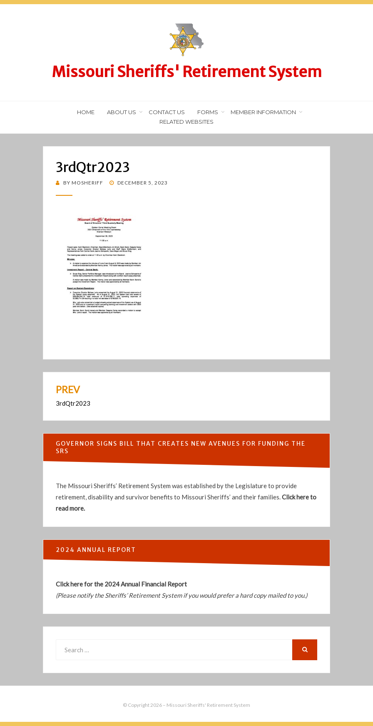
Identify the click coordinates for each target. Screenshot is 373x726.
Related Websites (186, 121)
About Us (121, 112)
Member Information (263, 112)
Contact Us (167, 112)
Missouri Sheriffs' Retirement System (187, 71)
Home (85, 112)
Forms (207, 112)
